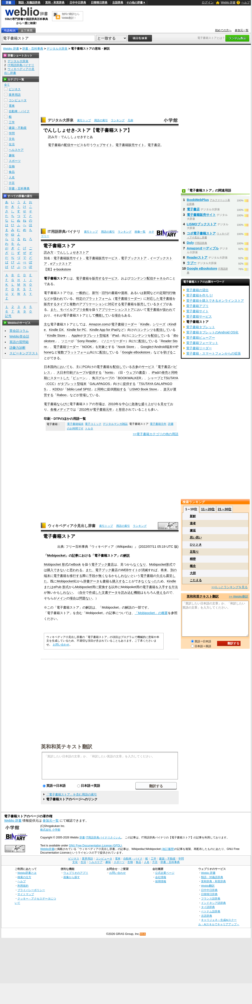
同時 (174, 372)
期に (47, 378)
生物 (12, 166)
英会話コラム (19, 331)
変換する (104, 587)
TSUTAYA (171, 378)
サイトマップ (25, 894)
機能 (137, 592)
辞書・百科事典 (32, 48)
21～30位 (224, 509)
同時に (102, 389)
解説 (126, 555)
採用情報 (160, 881)
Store (130, 347)
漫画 (124, 293)
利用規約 (22, 885)
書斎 (142, 372)
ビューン (79, 378)
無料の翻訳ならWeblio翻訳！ (70, 16)
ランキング (118, 120)
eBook (76, 564)
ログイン (208, 2)
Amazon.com (98, 324)
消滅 (144, 570)
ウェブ (131, 372)
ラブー (191, 263)
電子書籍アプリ (197, 306)
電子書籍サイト (197, 311)
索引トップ (84, 120)
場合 (118, 315)
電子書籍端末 (75, 424)
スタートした (60, 378)
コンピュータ (18, 100)
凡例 (130, 120)
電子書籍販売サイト (129, 145)
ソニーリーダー (114, 341)
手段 (92, 576)
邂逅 (193, 530)
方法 (174, 587)
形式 (65, 564)
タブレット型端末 (96, 335)
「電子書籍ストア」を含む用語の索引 (71, 794)
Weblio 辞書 (228, 2)
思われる (76, 570)
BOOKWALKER (129, 378)
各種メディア (60, 409)
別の (173, 570)
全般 (85, 309)
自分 (82, 592)
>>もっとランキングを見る (229, 587)
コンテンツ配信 (142, 278)
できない (59, 570)
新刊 (95, 293)
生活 (12, 144)
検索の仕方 (24, 877)
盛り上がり (149, 404)
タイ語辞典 (208, 906)
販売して (143, 304)
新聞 (146, 293)
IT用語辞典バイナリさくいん (103, 837)
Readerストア (197, 257)
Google (146, 347)
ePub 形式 (61, 587)
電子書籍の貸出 (197, 290)
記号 (8, 316)
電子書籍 (54, 145)
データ (94, 581)
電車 (12, 105)
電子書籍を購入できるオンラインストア (215, 300)
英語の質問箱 (19, 342)
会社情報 (160, 877)
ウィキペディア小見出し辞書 (71, 526)
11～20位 (208, 509)
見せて (165, 404)
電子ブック (99, 564)
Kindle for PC (76, 330)
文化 (12, 139)
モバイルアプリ (71, 309)
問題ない (85, 598)
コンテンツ (145, 330)
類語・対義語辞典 (29, 2)
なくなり (139, 564)
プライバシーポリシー (31, 889)
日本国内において (57, 367)
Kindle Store (56, 335)
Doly (190, 243)
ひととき (196, 544)
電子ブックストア (134, 258)
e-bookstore (62, 269)
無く (101, 576)
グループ (79, 372)
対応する (114, 304)
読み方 (48, 252)
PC (84, 367)
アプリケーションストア (116, 309)
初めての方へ (223, 30)
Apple (76, 335)
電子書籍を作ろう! (199, 295)
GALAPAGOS (100, 384)
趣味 (12, 155)
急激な (136, 404)
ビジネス (15, 89)
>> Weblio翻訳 (238, 596)
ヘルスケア (16, 150)
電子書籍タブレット (200, 327)
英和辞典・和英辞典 (213, 881)
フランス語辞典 (210, 898)
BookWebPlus (198, 200)
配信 (67, 145)
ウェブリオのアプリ (75, 872)
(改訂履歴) (168, 849)
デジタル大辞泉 (57, 48)
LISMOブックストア (202, 224)
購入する (118, 581)
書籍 (114, 293)
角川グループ (101, 378)
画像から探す (71, 877)
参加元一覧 (242, 30)
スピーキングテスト (23, 353)
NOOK (87, 347)
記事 (75, 555)
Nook (122, 347)
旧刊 (105, 293)
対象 (101, 347)
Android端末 (163, 347)
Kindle (144, 324)
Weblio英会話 (19, 336)
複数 (73, 304)
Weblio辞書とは (26, 872)
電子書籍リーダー (127, 298)
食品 (12, 172)
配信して (162, 330)
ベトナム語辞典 (210, 911)
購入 (50, 570)
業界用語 (15, 94)
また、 (55, 309)
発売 (165, 372)
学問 (12, 133)
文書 (105, 592)
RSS (143, 934)
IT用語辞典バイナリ (64, 232)
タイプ (61, 304)
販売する (98, 278)
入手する (165, 587)
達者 (193, 523)
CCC (50, 384)
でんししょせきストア (73, 252)
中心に (127, 404)
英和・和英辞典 (54, 2)
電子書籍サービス (199, 316)
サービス (76, 145)
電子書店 (154, 145)
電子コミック (93, 424)
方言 (12, 183)
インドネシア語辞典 (213, 902)
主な (47, 324)
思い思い (196, 537)
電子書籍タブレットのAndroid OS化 (212, 332)
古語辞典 (117, 2)
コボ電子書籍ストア (201, 233)
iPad (115, 335)
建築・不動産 (18, 128)
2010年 (113, 404)
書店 (110, 564)
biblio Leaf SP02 (79, 389)
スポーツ (15, 161)
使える (161, 592)
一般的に (82, 293)
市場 (98, 404)
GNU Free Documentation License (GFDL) (95, 845)
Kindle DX (56, 330)
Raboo (61, 395)
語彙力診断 (17, 348)
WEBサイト (129, 570)
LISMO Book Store (143, 389)
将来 (164, 570)
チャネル (159, 278)
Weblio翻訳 (208, 885)
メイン (61, 598)
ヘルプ (245, 2)
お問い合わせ (61, 644)
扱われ (58, 298)
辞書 (8, 2)
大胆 (193, 573)
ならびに (63, 404)
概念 (193, 566)
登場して (85, 395)
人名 (12, 177)
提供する (95, 372)
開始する (119, 389)
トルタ (89, 428)
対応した (153, 298)
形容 (122, 409)
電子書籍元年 (102, 409)
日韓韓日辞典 (99, 2)
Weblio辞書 (47, 849)
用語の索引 (101, 120)
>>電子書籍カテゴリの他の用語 (156, 434)
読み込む (127, 592)
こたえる (196, 580)
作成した (95, 592)
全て (7, 84)
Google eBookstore (136, 352)
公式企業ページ (164, 872)
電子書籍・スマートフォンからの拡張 (213, 353)
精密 (193, 559)
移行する (76, 576)
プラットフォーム (98, 298)
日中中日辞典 (78, 2)
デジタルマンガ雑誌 (115, 424)
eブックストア (60, 263)
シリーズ (159, 324)
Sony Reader (87, 341)
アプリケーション (92, 304)
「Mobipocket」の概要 (151, 613)
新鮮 (193, 516)
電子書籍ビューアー (200, 337)
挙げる (168, 352)
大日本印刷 (65, 372)
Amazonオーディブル (203, 248)
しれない (124, 576)
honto (109, 372)
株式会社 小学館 (50, 829)
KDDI (56, 389)
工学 (12, 122)
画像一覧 (140, 231)
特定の (81, 298)
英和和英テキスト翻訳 (66, 746)
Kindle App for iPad (104, 330)
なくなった (149, 581)
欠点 (159, 576)
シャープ (154, 378)
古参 (135, 367)
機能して (101, 315)
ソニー (66, 341)
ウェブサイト (102, 145)
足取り (194, 551)
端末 (47, 576)
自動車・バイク (19, 111)
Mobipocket (56, 555)
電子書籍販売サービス (102, 258)
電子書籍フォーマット (202, 343)
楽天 (166, 389)
